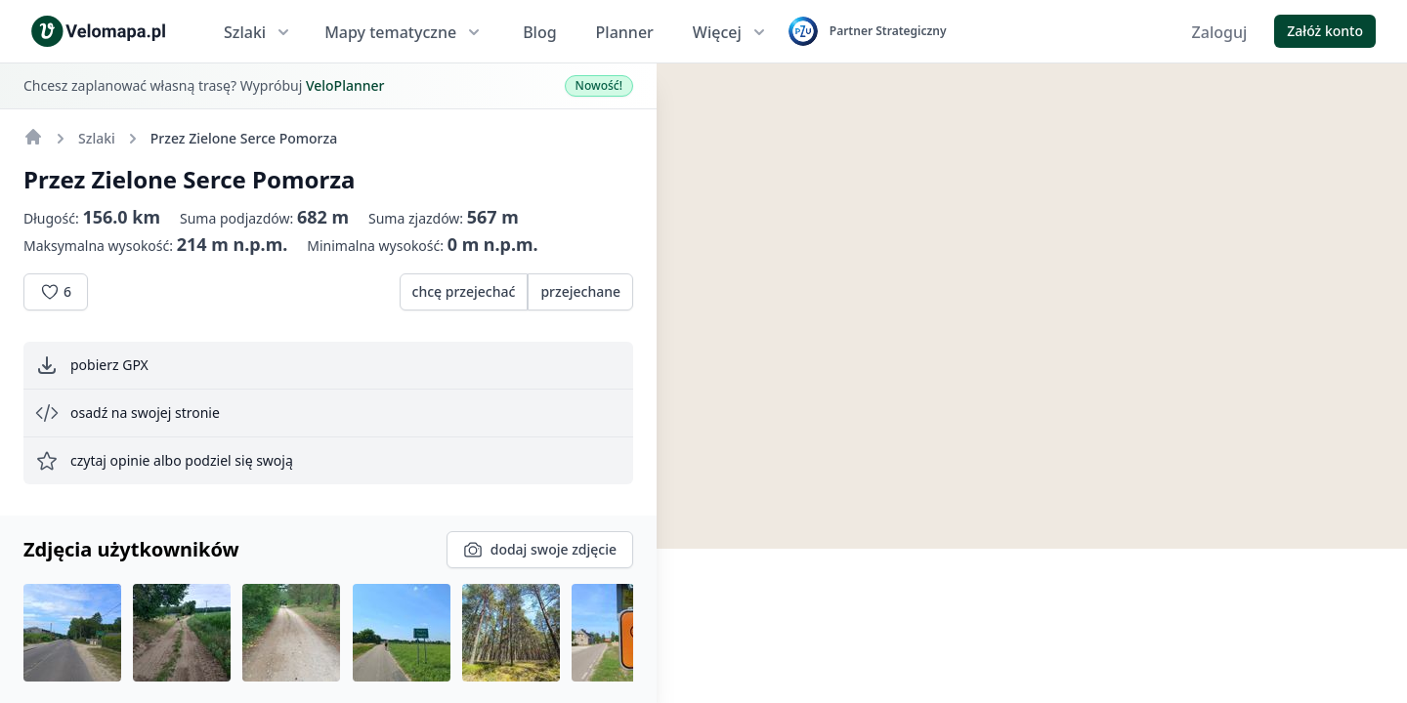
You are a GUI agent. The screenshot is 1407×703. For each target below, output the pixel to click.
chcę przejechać (464, 291)
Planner (625, 32)
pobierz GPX (92, 365)
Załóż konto (1325, 30)
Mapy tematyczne (404, 32)
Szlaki (258, 32)
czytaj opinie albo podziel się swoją (164, 461)
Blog (539, 32)
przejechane (580, 291)
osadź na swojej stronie (127, 413)
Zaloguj (1220, 32)
